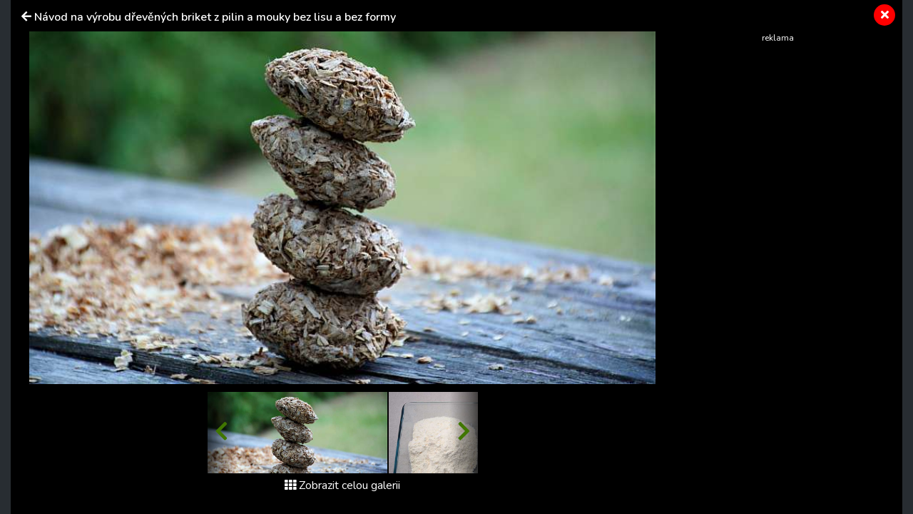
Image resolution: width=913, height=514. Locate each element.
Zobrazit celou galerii (342, 485)
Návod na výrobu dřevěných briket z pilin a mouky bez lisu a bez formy (215, 17)
